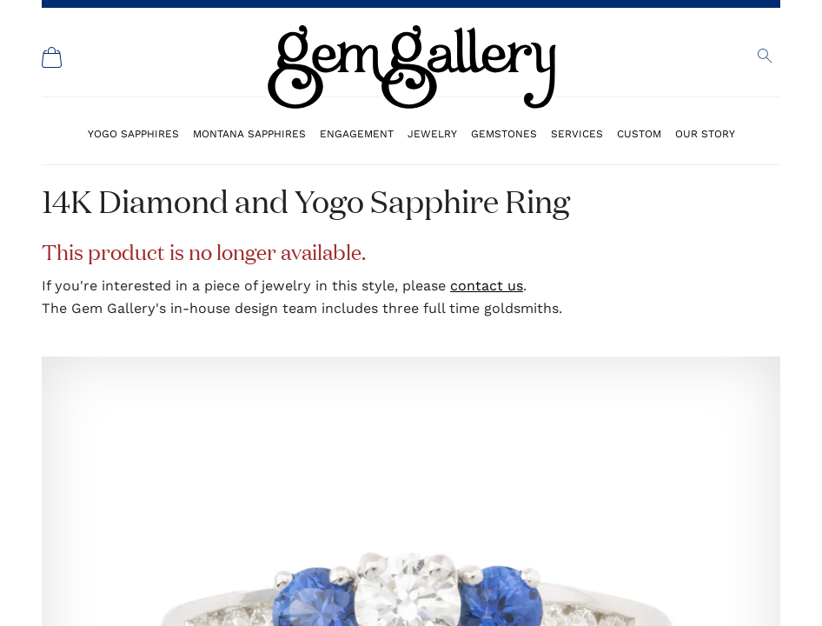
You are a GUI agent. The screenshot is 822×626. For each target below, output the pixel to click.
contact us (486, 285)
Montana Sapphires (249, 133)
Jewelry (432, 133)
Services (577, 133)
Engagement (357, 133)
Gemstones (504, 133)
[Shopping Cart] (52, 57)
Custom (639, 133)
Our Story (705, 133)
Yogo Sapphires (133, 133)
